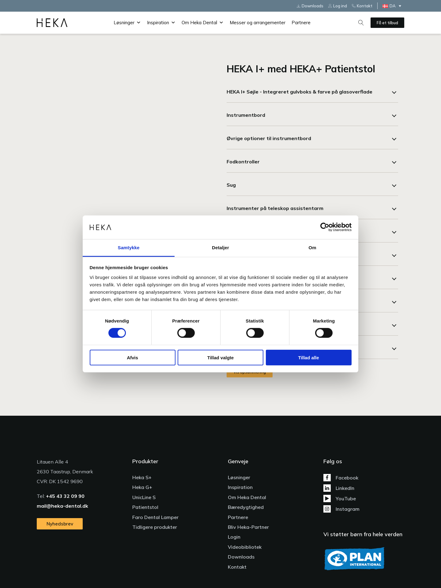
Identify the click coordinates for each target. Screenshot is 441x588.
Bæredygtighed (246, 507)
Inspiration (161, 23)
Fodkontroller (243, 161)
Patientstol (145, 507)
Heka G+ (142, 487)
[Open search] (361, 23)
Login (234, 537)
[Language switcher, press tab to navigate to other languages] (393, 5)
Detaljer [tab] (220, 247)
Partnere (301, 22)
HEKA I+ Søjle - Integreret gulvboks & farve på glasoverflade (299, 92)
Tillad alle (308, 357)
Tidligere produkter (154, 527)
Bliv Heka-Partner (248, 527)
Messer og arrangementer (257, 22)
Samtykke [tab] (129, 247)
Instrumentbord (246, 115)
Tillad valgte (220, 357)
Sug (231, 185)
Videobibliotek (245, 547)
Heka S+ (142, 477)
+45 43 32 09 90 (65, 496)
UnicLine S (144, 497)
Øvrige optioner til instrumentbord (269, 138)
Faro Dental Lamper (155, 517)
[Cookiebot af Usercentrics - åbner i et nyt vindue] (325, 227)
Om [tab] (312, 247)
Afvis (132, 357)
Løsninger (127, 23)
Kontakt (237, 567)
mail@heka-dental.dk (62, 506)
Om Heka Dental (203, 23)
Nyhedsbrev (60, 524)
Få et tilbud (387, 22)
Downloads (241, 557)
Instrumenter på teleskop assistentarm (275, 208)
